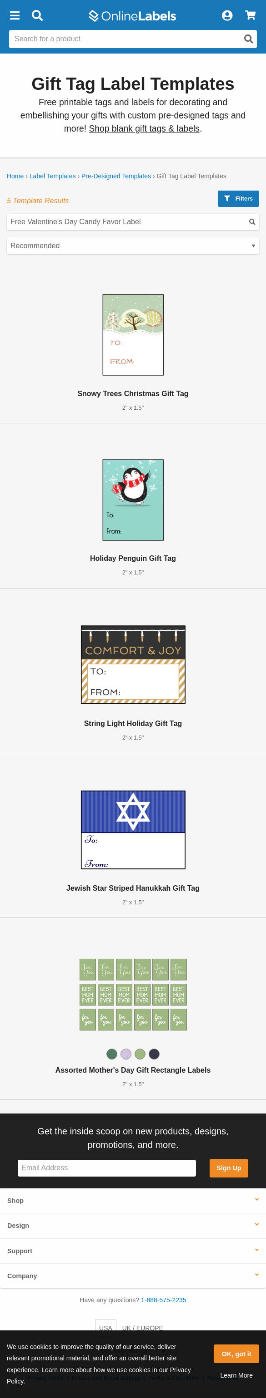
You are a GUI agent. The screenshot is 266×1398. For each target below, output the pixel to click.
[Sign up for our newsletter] (107, 1168)
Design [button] (18, 1225)
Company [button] (22, 1276)
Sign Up (228, 1168)
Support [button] (19, 1251)
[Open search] (249, 39)
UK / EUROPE (142, 1328)
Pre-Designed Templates (116, 176)
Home (15, 176)
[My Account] (227, 16)
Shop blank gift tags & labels (144, 128)
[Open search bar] (37, 16)
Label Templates (53, 176)
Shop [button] (15, 1200)
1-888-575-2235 (163, 1300)
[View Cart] (250, 16)
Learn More (236, 1375)
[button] (14, 16)
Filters (238, 198)
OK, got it (236, 1354)
